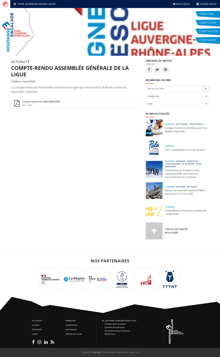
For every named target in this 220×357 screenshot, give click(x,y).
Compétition (71, 325)
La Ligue (35, 325)
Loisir (34, 334)
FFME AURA (97, 352)
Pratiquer (37, 329)
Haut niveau (71, 329)
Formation (71, 320)
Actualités (37, 320)
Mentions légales (109, 352)
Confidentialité (122, 352)
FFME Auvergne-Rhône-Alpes (35, 4)
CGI (137, 352)
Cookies (132, 352)
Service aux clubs (74, 334)
